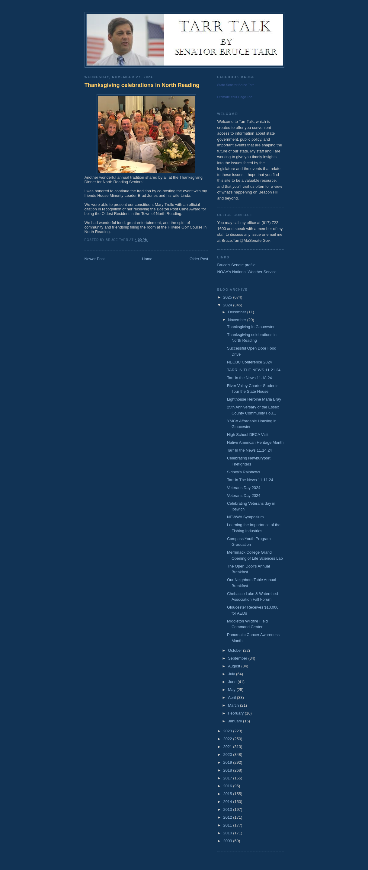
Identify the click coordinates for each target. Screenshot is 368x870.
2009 (228, 841)
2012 (228, 817)
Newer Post (95, 259)
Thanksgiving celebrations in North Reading (142, 85)
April (232, 697)
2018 (228, 770)
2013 (228, 809)
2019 (228, 762)
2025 (228, 297)
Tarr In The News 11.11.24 (250, 480)
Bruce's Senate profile (236, 265)
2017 (228, 778)
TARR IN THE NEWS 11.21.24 (253, 370)
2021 (228, 746)
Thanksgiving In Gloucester (251, 327)
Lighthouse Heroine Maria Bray (254, 399)
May (232, 689)
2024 (228, 305)
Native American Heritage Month (255, 442)
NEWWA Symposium (245, 517)
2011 (228, 825)
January (235, 721)
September (238, 658)
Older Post (199, 259)
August (234, 666)
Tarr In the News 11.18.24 (249, 378)
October (235, 650)
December (237, 312)
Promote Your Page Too (234, 97)
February (236, 713)
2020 (228, 754)
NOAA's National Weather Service (247, 272)
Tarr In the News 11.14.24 (249, 450)
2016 (228, 786)
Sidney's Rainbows (243, 472)
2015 (228, 794)
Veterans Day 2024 (244, 487)
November (237, 320)
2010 (228, 833)
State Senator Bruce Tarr (235, 85)
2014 (228, 801)
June (233, 682)
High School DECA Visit (247, 434)
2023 (228, 731)
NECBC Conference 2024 (249, 362)
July (232, 674)
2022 (228, 739)
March (234, 705)
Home (147, 259)
